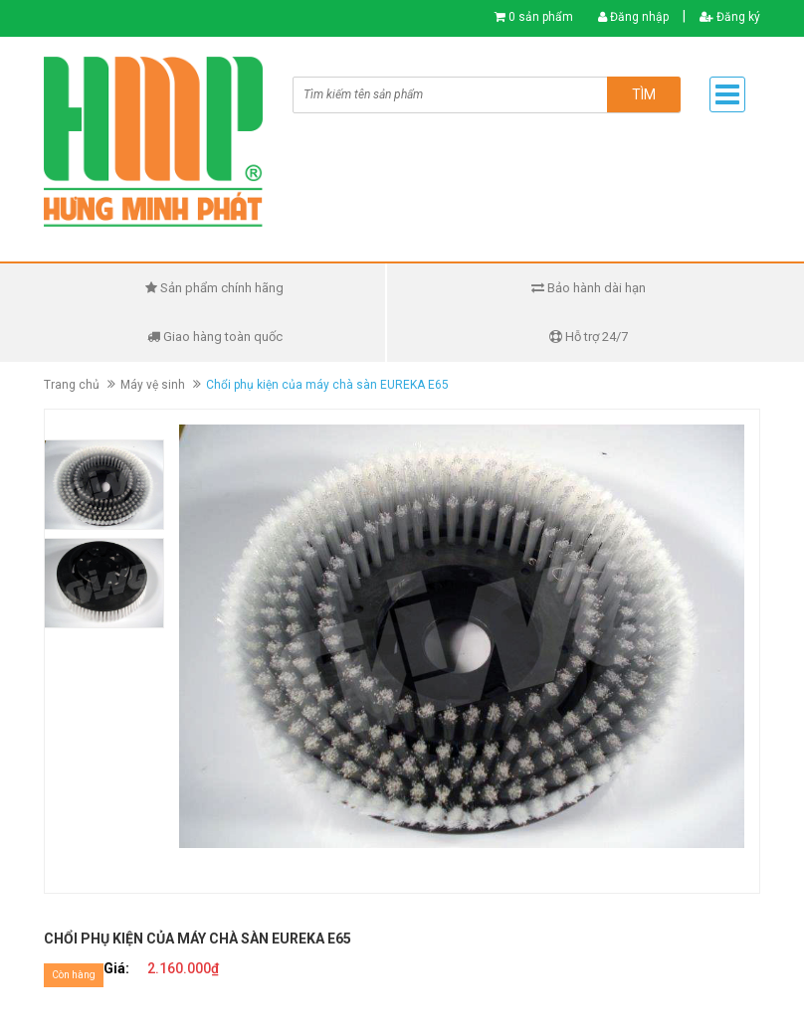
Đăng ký (730, 17)
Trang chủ (72, 385)
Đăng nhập (633, 17)
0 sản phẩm (540, 17)
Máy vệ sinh (152, 385)
